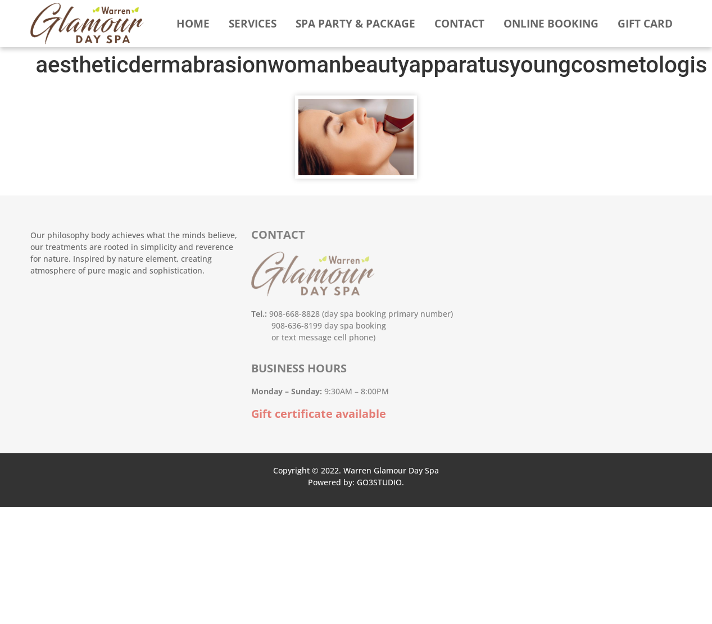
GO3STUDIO (379, 482)
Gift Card (645, 23)
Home (193, 23)
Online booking (551, 23)
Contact (459, 23)
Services (252, 23)
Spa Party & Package (355, 23)
